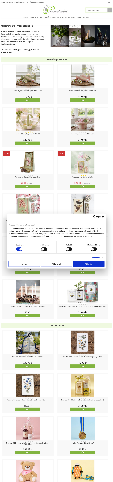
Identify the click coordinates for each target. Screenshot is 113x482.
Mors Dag (16, 20)
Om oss (3, 468)
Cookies (3, 458)
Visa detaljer (95, 257)
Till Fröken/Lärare (32, 20)
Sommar (53, 21)
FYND (66, 26)
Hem (89, 20)
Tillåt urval (56, 264)
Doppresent (5, 478)
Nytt (6, 21)
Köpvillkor (4, 465)
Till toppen (56, 450)
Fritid (106, 20)
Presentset (65, 20)
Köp (14, 100)
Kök (98, 20)
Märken (57, 25)
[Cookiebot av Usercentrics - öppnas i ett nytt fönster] (95, 216)
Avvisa (24, 264)
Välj (98, 330)
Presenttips (79, 20)
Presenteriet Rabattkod (9, 471)
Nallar (3, 475)
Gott (48, 25)
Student (44, 21)
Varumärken (5, 461)
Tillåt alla (88, 264)
